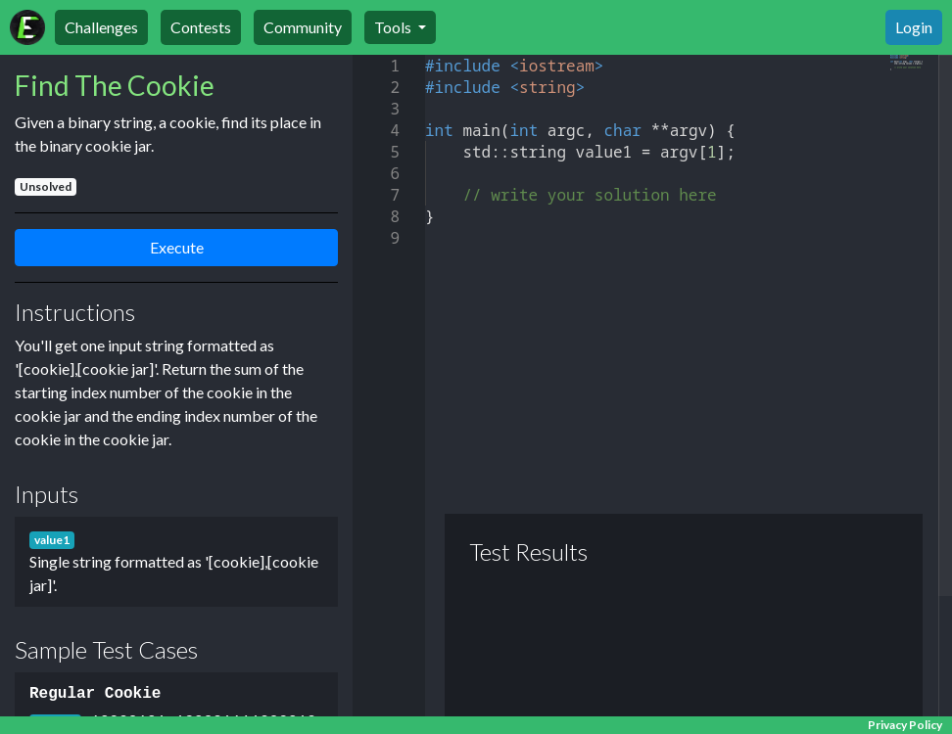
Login (913, 27)
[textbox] (425, 55)
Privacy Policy (905, 724)
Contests (200, 27)
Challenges (101, 27)
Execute (177, 247)
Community (302, 27)
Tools (394, 27)
